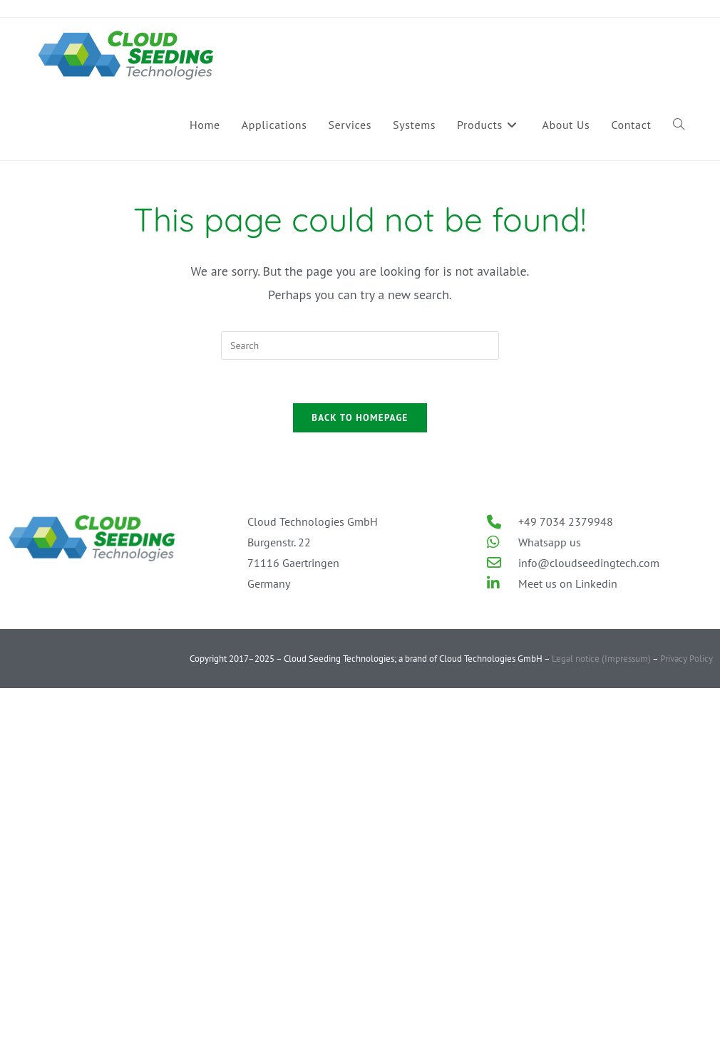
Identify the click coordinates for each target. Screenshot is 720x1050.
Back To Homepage (360, 418)
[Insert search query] (360, 345)
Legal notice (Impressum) (600, 659)
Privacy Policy (686, 659)
